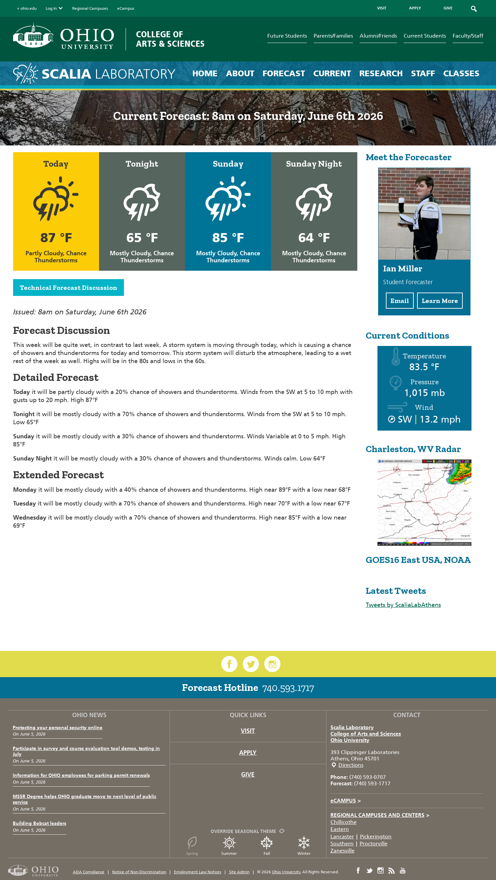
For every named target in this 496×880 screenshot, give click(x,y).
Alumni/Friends (378, 36)
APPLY (415, 8)
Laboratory (109, 74)
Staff (423, 73)
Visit (248, 731)
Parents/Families (333, 36)
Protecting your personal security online (57, 728)
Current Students (425, 36)
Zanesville (342, 850)
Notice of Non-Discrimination (139, 872)
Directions (351, 765)
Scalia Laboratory (352, 727)
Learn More (440, 301)
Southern (342, 843)
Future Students (287, 36)
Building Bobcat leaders (39, 823)
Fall (266, 846)
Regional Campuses (90, 8)
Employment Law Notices (197, 872)
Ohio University (349, 740)
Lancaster (342, 836)
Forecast (284, 73)
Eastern (339, 829)
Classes (461, 73)
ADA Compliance (88, 872)
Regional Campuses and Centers (380, 815)
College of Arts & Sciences (170, 39)
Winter (304, 846)
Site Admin (239, 872)
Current (332, 73)
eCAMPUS (345, 800)
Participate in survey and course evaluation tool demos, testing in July (86, 751)
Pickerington (376, 836)
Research (381, 73)
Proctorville (374, 843)
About (240, 73)
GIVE (448, 8)
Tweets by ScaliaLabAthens (403, 605)
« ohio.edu (27, 8)
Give (248, 774)
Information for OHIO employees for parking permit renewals (81, 775)
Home (205, 73)
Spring (192, 846)
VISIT (382, 8)
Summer (229, 846)
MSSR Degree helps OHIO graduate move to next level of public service (84, 799)
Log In (54, 8)
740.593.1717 (288, 687)
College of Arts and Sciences (365, 734)
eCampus (125, 8)
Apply (248, 752)
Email (400, 301)
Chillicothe (343, 822)
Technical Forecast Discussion (68, 287)
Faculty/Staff (468, 36)
